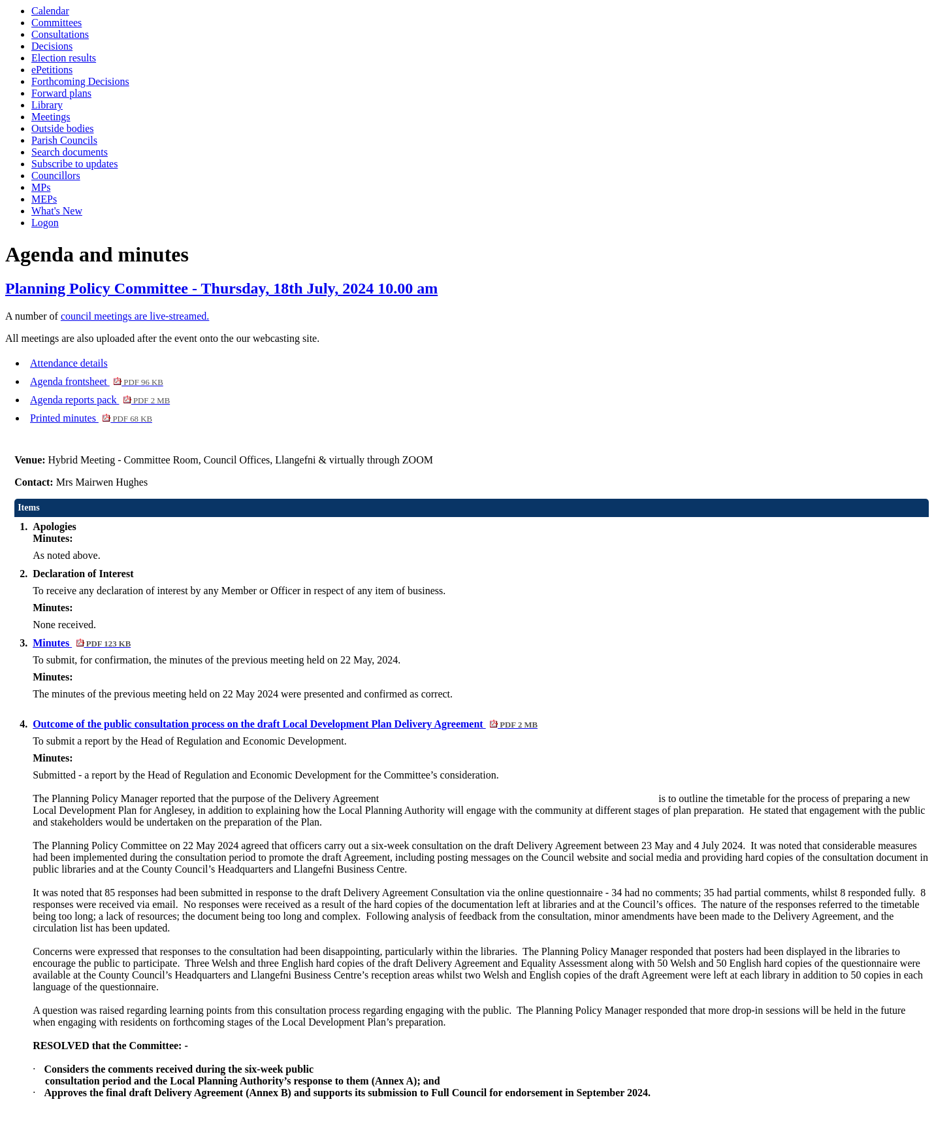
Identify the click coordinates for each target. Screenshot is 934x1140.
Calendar (50, 10)
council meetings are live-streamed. (135, 316)
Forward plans (61, 93)
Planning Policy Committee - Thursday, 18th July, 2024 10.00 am (221, 288)
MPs (40, 187)
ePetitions (51, 69)
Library (47, 104)
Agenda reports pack (100, 399)
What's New (56, 210)
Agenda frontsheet (96, 381)
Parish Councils (64, 140)
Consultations (60, 34)
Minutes (82, 642)
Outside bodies (62, 128)
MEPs (44, 199)
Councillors (55, 175)
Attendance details (69, 363)
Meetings (51, 116)
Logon (45, 222)
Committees (56, 22)
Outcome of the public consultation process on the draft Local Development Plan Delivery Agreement (285, 723)
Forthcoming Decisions (80, 81)
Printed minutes (91, 418)
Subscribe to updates (74, 163)
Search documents (69, 152)
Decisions (51, 46)
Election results (63, 57)
